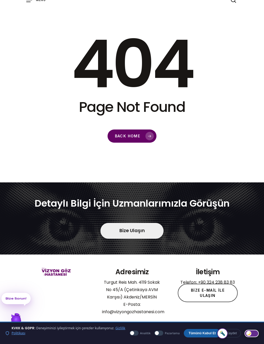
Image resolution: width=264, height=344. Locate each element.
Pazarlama (167, 333)
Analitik (140, 333)
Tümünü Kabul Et (202, 333)
